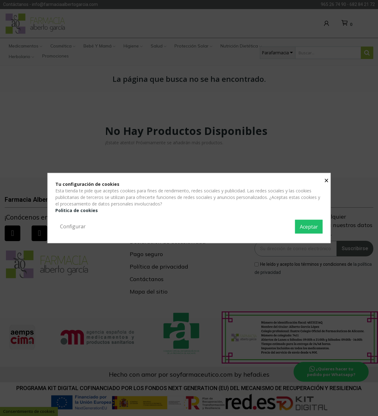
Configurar (73, 226)
